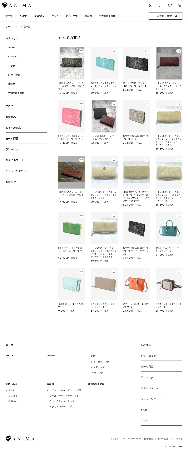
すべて (9, 16)
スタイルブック (14, 160)
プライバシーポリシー (131, 439)
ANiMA (23, 16)
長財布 (11, 390)
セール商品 (12, 138)
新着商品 (11, 117)
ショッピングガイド (17, 171)
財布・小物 (71, 16)
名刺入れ (12, 401)
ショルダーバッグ (100, 362)
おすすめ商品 (13, 127)
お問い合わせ (176, 439)
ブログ (9, 106)
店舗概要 (114, 439)
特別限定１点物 (107, 16)
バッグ (55, 16)
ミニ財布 (12, 396)
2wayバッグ (97, 372)
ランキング (12, 149)
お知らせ (11, 181)
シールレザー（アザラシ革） (64, 396)
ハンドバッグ (98, 367)
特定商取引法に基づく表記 (156, 439)
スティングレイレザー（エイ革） (67, 390)
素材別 (88, 16)
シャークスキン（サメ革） (63, 401)
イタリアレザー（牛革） (62, 406)
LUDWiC (39, 16)
